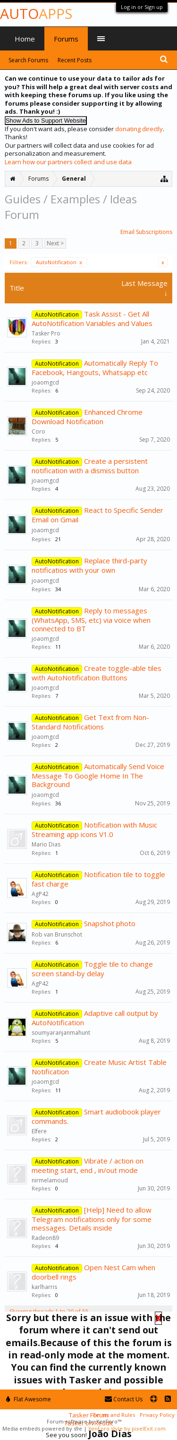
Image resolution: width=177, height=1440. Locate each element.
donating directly (139, 129)
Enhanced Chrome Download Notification (87, 416)
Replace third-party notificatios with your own (89, 565)
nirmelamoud (50, 1180)
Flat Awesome (28, 1399)
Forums (66, 38)
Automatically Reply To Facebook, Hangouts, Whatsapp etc (95, 367)
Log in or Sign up (142, 6)
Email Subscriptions (146, 232)
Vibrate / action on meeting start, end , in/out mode (87, 1165)
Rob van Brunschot (57, 934)
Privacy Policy (157, 1414)
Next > (55, 243)
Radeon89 (45, 1238)
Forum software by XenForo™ (84, 1421)
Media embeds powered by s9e (42, 1428)
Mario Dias (46, 844)
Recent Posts (75, 60)
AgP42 (40, 894)
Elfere (39, 1131)
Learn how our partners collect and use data (68, 162)
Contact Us (124, 1399)
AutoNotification (59, 262)
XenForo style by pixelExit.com (127, 1428)
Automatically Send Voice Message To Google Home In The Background (98, 775)
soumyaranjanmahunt (61, 1033)
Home (25, 38)
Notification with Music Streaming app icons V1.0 (94, 829)
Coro (38, 431)
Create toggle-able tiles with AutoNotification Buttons (96, 672)
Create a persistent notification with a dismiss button (90, 465)
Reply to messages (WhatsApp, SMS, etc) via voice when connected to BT (91, 619)
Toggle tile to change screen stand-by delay (92, 968)
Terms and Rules (114, 1414)
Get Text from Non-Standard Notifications (90, 721)
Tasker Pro (46, 333)
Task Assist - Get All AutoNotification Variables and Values (92, 318)
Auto (36, 13)
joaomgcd (45, 382)
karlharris (44, 1287)
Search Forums (28, 60)
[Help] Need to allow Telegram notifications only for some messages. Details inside (92, 1218)
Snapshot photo (109, 923)
